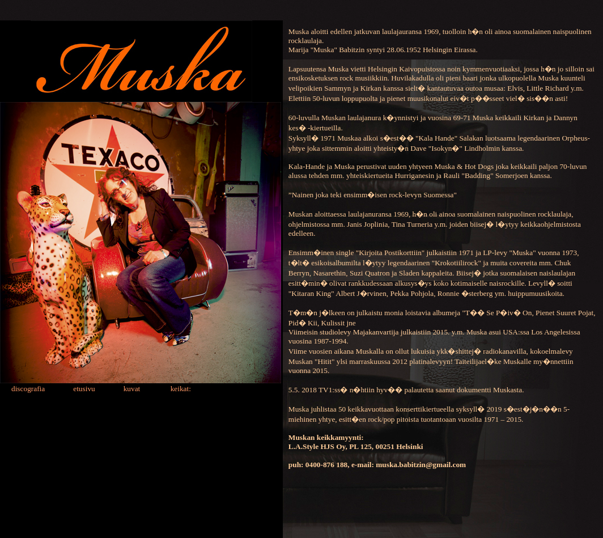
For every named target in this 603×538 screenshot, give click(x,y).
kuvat (132, 388)
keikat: (181, 388)
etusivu (83, 388)
